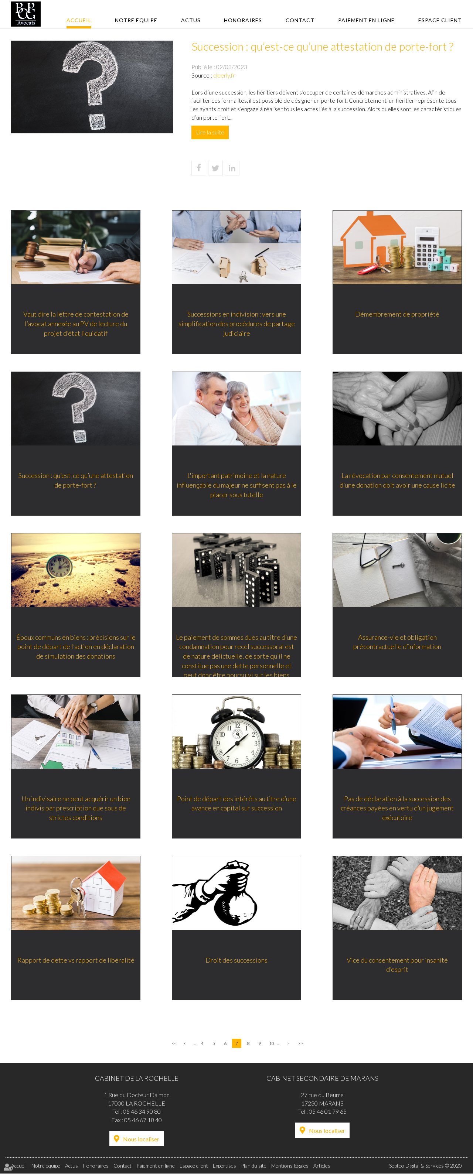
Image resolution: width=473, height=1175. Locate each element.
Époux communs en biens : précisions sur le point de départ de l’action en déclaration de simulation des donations (76, 646)
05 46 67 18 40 (143, 1121)
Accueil (79, 20)
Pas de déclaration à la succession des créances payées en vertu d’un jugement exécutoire (397, 808)
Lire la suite (210, 132)
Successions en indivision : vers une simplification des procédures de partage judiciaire (236, 323)
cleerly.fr (224, 75)
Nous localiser (141, 1140)
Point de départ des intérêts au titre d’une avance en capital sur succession (236, 804)
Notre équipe (136, 20)
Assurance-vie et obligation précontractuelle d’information (397, 642)
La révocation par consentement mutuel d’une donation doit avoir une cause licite (397, 480)
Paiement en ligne (366, 20)
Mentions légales (290, 1167)
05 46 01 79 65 (328, 1113)
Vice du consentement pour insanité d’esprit (397, 966)
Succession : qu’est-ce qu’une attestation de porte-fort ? (75, 480)
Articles (321, 1167)
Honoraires (243, 20)
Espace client (440, 20)
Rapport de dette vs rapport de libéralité (76, 961)
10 (271, 1045)
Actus (191, 20)
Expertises (224, 1167)
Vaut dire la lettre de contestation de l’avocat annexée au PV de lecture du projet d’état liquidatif (76, 323)
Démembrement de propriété (397, 314)
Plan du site (253, 1167)
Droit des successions (236, 961)
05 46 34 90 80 (142, 1113)
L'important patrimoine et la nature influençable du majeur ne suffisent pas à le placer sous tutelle (237, 485)
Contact (300, 20)
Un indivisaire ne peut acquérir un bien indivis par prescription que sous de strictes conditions (75, 808)
